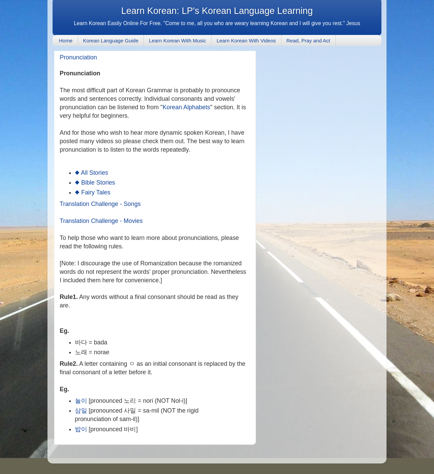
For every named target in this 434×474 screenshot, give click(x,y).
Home (66, 40)
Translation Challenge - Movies (101, 220)
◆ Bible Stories (95, 182)
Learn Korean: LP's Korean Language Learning (217, 11)
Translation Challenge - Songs (100, 204)
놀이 (81, 400)
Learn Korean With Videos (246, 40)
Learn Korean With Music (177, 40)
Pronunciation (78, 57)
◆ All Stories (91, 172)
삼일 (81, 410)
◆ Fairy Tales (93, 192)
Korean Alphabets (186, 107)
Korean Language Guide (110, 40)
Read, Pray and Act (308, 40)
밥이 (81, 429)
